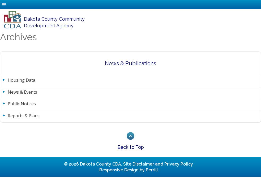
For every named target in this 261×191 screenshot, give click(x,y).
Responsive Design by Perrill (128, 169)
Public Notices (22, 104)
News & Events (22, 92)
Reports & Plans (24, 116)
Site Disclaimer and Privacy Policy (158, 164)
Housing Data (21, 80)
